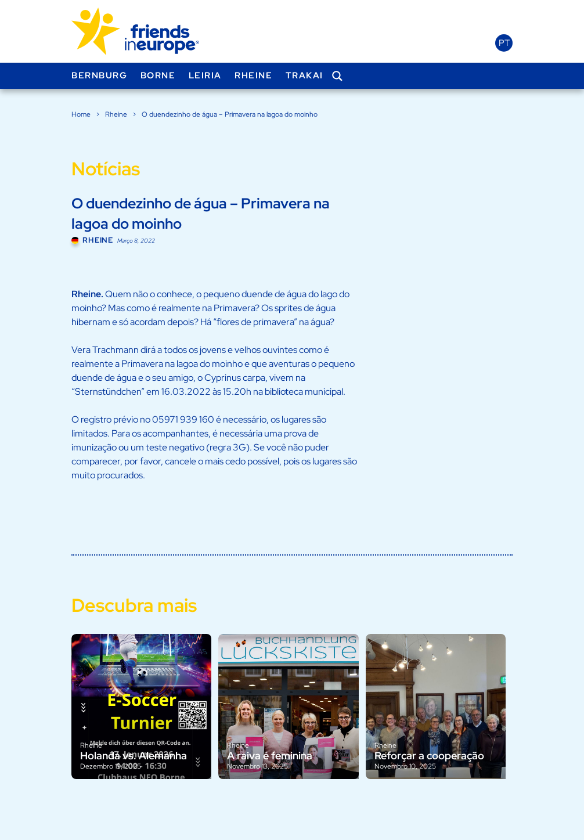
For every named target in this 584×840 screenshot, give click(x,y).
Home (81, 114)
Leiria (205, 75)
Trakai (304, 75)
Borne (158, 75)
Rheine (253, 75)
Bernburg (99, 75)
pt (504, 43)
